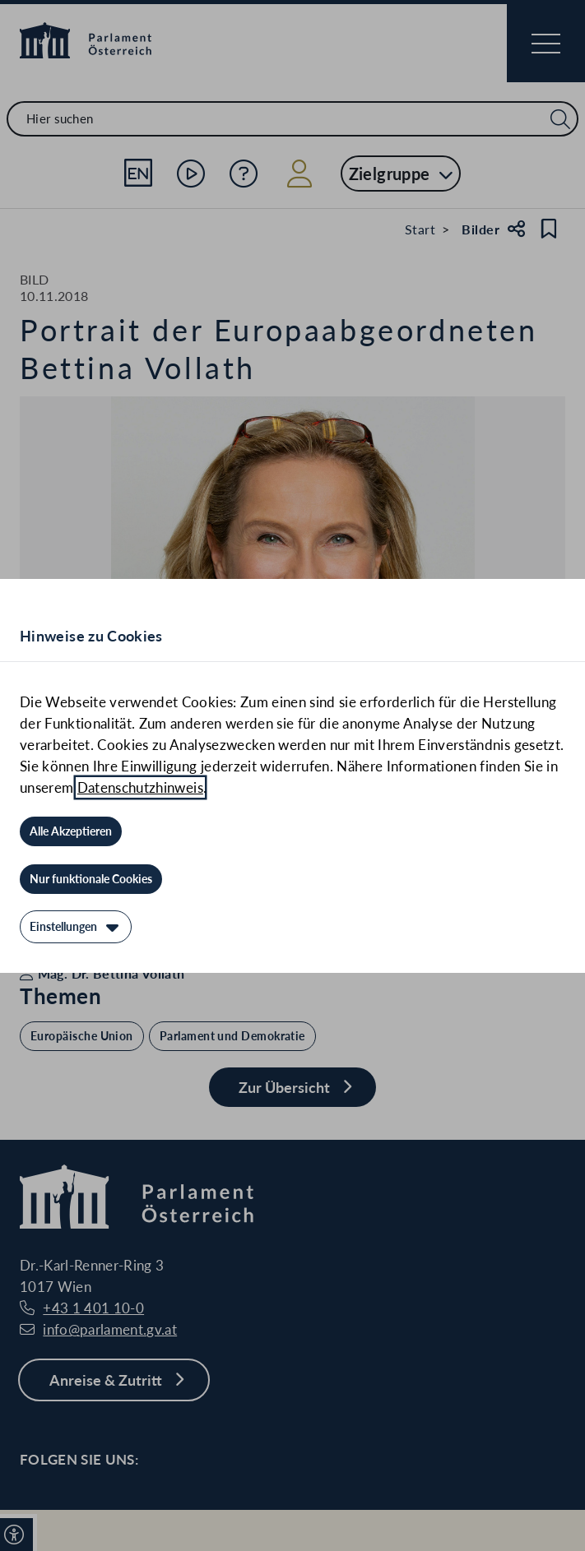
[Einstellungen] (76, 926)
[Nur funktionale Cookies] (91, 879)
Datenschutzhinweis (140, 787)
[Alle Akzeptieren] (71, 831)
